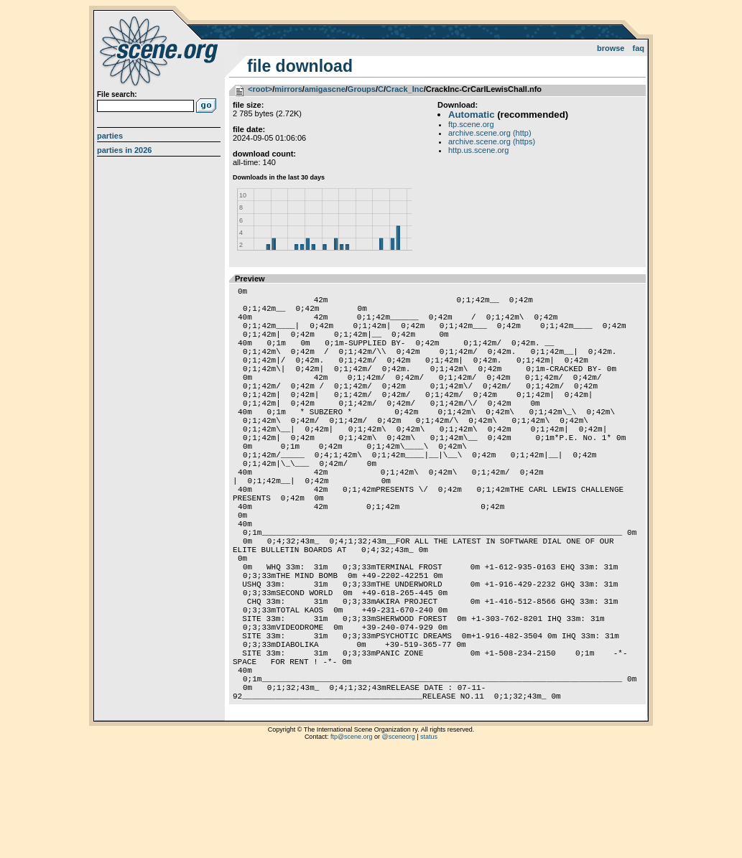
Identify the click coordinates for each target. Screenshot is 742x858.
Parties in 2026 (124, 150)
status (428, 840)
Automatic (471, 114)
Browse (611, 48)
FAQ (639, 48)
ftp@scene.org (351, 840)
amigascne (325, 89)
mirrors (288, 89)
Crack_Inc (405, 89)
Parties (110, 135)
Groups (362, 89)
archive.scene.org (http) (490, 133)
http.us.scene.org (478, 150)
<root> (260, 89)
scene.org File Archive (160, 50)
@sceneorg (398, 840)
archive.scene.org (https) (491, 141)
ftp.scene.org (471, 124)
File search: (117, 94)
